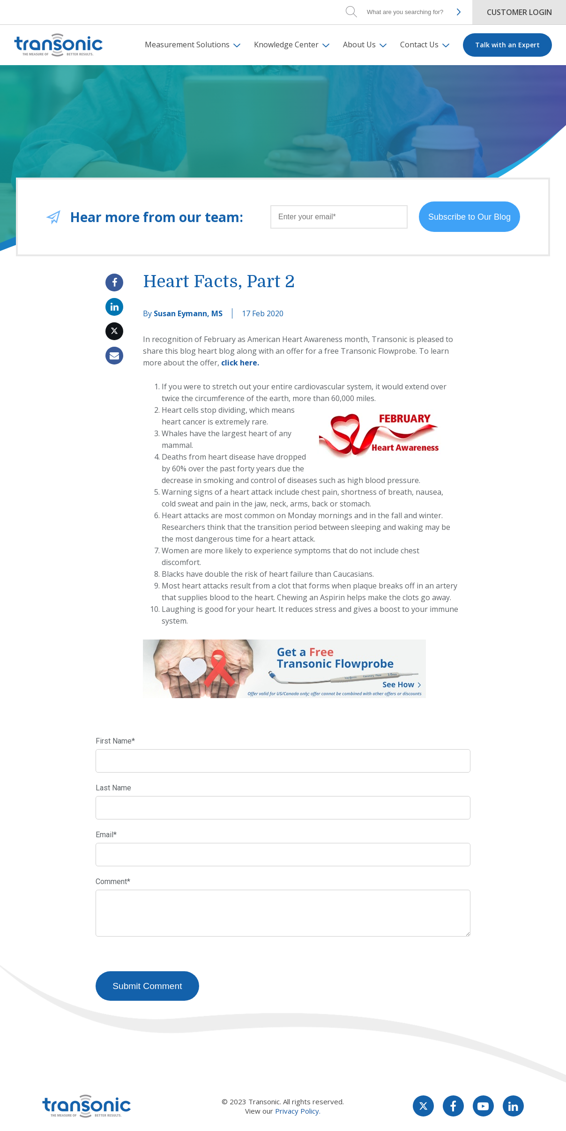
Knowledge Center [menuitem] (286, 44)
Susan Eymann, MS (188, 313)
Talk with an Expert (507, 44)
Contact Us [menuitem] (419, 44)
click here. (240, 362)
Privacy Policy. (297, 1112)
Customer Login (519, 12)
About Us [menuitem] (359, 44)
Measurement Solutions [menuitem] (187, 44)
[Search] (406, 11)
